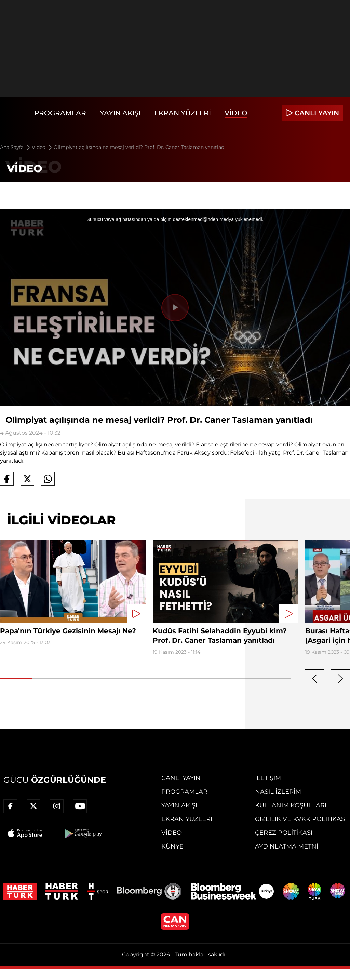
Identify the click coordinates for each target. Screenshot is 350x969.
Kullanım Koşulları (290, 805)
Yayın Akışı (120, 113)
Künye (172, 846)
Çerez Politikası (283, 833)
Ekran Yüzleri (182, 113)
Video (236, 113)
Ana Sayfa (15, 147)
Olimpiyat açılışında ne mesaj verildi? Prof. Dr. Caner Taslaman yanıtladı (140, 147)
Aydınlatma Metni (286, 846)
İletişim (268, 778)
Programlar (60, 113)
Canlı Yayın (181, 778)
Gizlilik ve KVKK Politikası (301, 819)
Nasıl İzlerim (278, 791)
